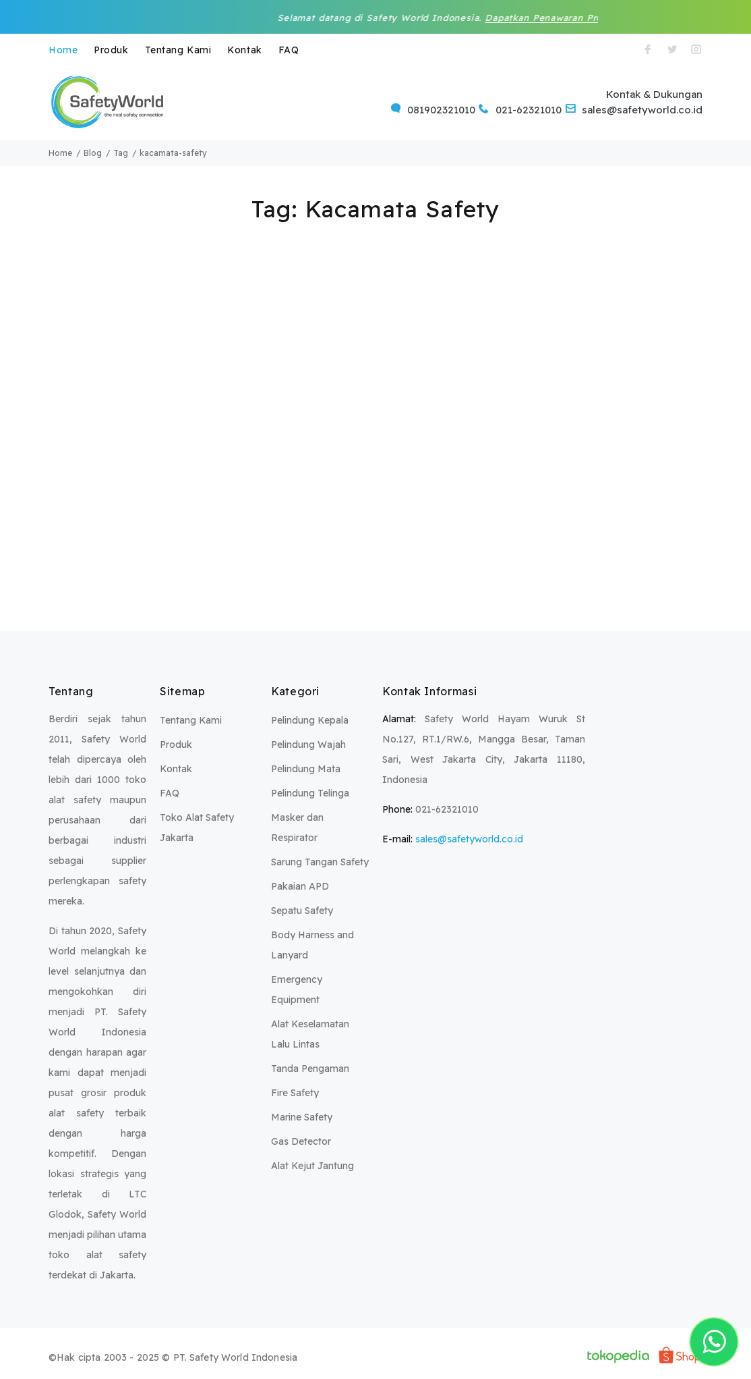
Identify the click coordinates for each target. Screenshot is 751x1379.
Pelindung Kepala (310, 720)
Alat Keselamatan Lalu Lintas (310, 1034)
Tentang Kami (178, 50)
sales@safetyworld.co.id (469, 839)
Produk (111, 50)
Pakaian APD (300, 886)
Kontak (244, 50)
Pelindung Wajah (308, 744)
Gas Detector (301, 1141)
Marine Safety (301, 1117)
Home (63, 50)
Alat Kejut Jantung (312, 1166)
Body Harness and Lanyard (312, 945)
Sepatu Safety (302, 910)
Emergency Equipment (296, 989)
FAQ (288, 50)
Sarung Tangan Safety (320, 862)
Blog (93, 153)
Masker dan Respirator (297, 827)
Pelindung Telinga (310, 793)
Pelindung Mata (305, 769)
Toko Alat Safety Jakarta (197, 827)
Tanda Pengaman (310, 1068)
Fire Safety (295, 1093)
